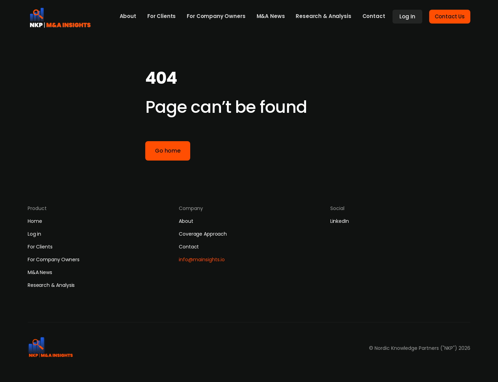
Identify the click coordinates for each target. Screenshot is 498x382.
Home (35, 221)
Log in (34, 233)
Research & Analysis (323, 16)
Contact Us (450, 16)
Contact (373, 16)
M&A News (271, 16)
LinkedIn (339, 221)
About (128, 16)
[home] (63, 15)
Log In (407, 16)
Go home (168, 151)
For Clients (161, 16)
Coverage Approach (203, 233)
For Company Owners (216, 16)
